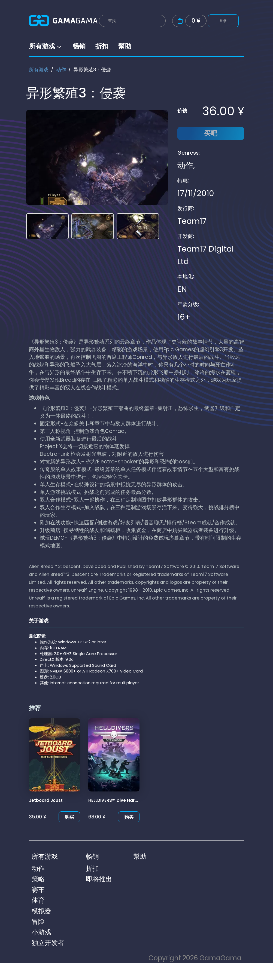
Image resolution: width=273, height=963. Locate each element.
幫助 (124, 46)
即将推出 (99, 879)
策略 (38, 879)
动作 (61, 69)
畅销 (79, 46)
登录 (223, 21)
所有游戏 (46, 46)
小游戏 (41, 932)
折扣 (101, 46)
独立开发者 (48, 942)
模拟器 (41, 910)
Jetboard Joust (46, 800)
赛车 (38, 889)
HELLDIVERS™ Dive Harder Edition (123, 800)
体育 (38, 900)
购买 (69, 817)
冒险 (38, 921)
